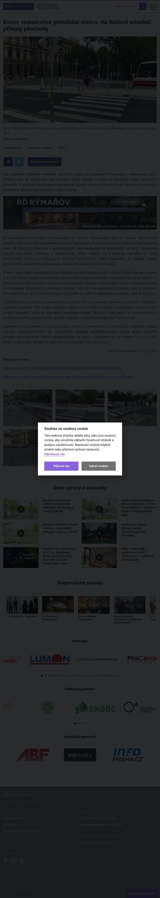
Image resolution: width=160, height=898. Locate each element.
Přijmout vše (61, 466)
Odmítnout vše (54, 454)
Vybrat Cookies (98, 466)
